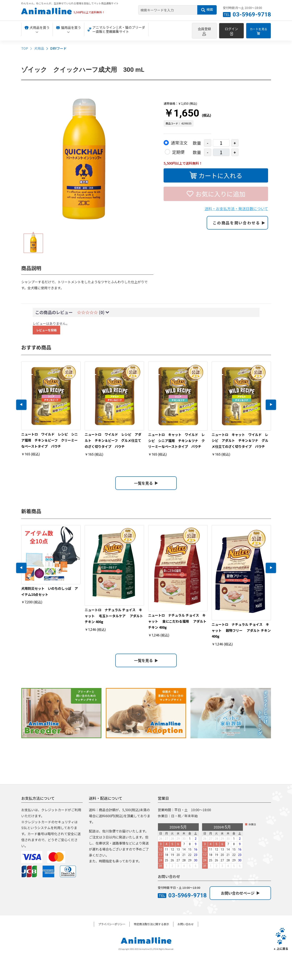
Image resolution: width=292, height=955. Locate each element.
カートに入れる (215, 175)
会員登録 (204, 31)
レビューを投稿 (46, 330)
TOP (24, 48)
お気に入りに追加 (215, 193)
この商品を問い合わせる (239, 222)
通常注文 (179, 143)
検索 (207, 9)
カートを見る (258, 31)
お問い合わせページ (240, 893)
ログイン (231, 31)
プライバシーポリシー (111, 924)
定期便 (178, 152)
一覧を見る (146, 483)
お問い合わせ (186, 924)
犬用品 (39, 48)
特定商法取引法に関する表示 (151, 924)
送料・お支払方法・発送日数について (236, 208)
